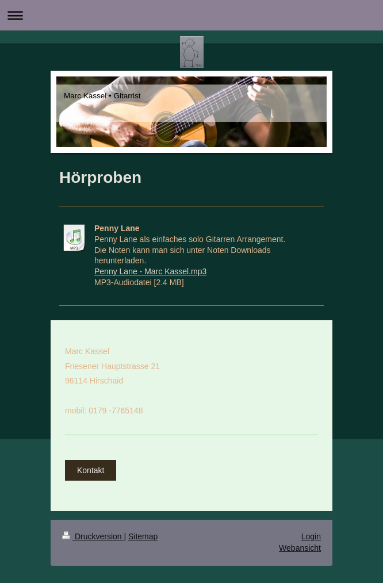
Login (311, 536)
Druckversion (93, 536)
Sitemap (143, 536)
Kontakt (90, 470)
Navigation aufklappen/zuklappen (191, 15)
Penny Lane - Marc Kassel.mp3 (150, 271)
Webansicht (300, 548)
